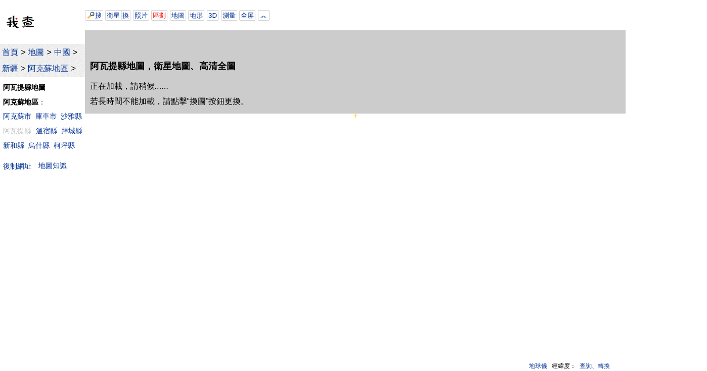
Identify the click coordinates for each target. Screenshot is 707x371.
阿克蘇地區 (48, 68)
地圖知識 (52, 166)
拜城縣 (71, 131)
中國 (62, 52)
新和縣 (13, 145)
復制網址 (19, 166)
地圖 (36, 52)
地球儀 (538, 365)
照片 (141, 15)
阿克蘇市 (17, 116)
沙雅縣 (71, 116)
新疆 (10, 68)
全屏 (247, 15)
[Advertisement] (414, 15)
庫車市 (46, 116)
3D (212, 15)
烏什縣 (39, 145)
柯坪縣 (64, 145)
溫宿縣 (46, 131)
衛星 (113, 15)
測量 (229, 15)
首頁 (10, 52)
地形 (196, 15)
